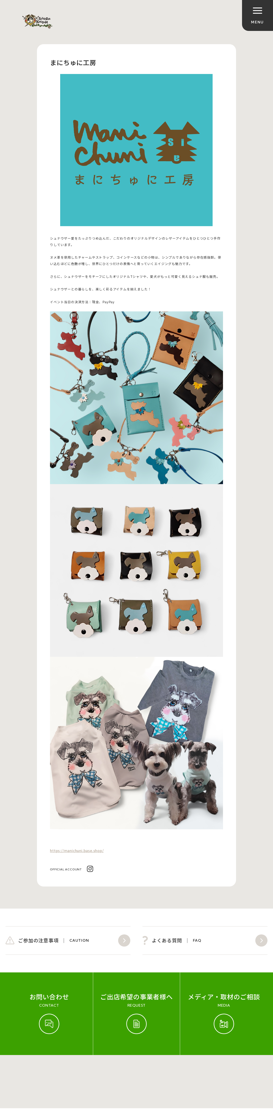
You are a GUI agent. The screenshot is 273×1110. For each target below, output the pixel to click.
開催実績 (39, 1068)
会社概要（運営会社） (102, 1068)
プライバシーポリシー (147, 1068)
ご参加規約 (15, 1068)
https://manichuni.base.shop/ (77, 850)
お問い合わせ (65, 1068)
